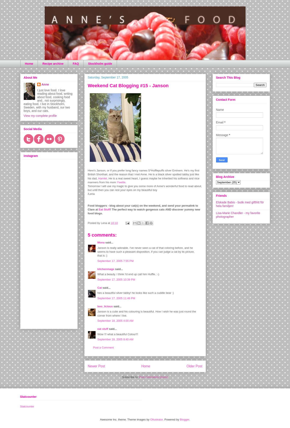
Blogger (184, 419)
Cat (99, 287)
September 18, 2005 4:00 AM (115, 320)
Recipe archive (52, 63)
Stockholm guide (100, 63)
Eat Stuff (104, 209)
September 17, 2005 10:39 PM (116, 279)
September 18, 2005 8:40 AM (115, 339)
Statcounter (27, 406)
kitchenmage (105, 269)
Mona (101, 242)
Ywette (121, 182)
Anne (45, 84)
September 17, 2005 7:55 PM (115, 261)
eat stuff (102, 328)
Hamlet (102, 178)
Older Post (194, 366)
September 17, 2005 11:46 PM (116, 298)
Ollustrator (156, 419)
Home (29, 63)
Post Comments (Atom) (153, 377)
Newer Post (96, 366)
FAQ (76, 63)
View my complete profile (40, 115)
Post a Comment (103, 347)
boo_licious (105, 306)
